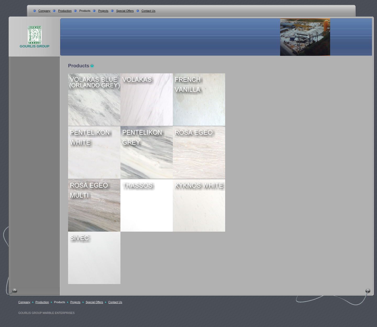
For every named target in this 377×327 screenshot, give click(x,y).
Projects (103, 10)
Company (44, 10)
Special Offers (125, 10)
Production (64, 10)
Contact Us (149, 10)
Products (84, 10)
